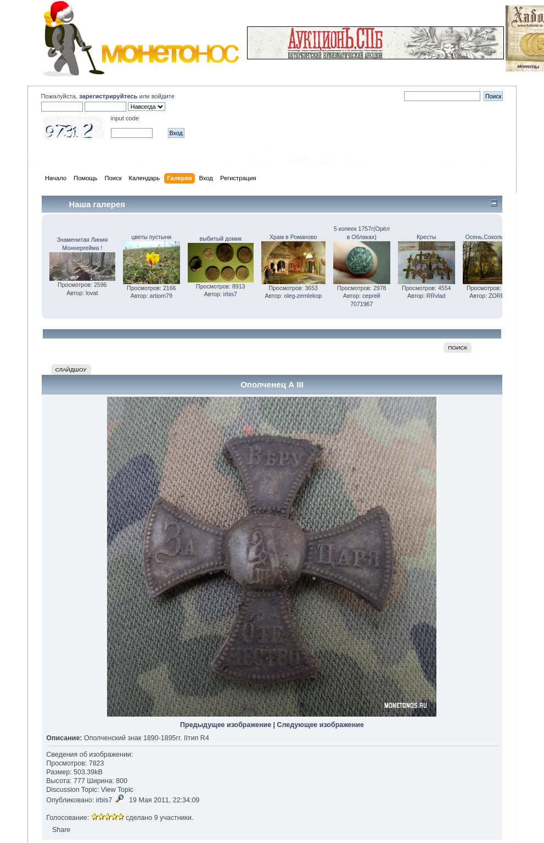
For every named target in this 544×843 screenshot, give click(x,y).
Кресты (426, 237)
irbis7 (230, 294)
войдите (163, 96)
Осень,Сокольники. (491, 237)
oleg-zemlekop (303, 295)
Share (61, 830)
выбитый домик (221, 238)
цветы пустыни (151, 237)
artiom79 (161, 295)
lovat (92, 293)
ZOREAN (501, 295)
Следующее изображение (320, 725)
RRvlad (436, 295)
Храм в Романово (293, 237)
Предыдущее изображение (225, 725)
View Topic (117, 790)
